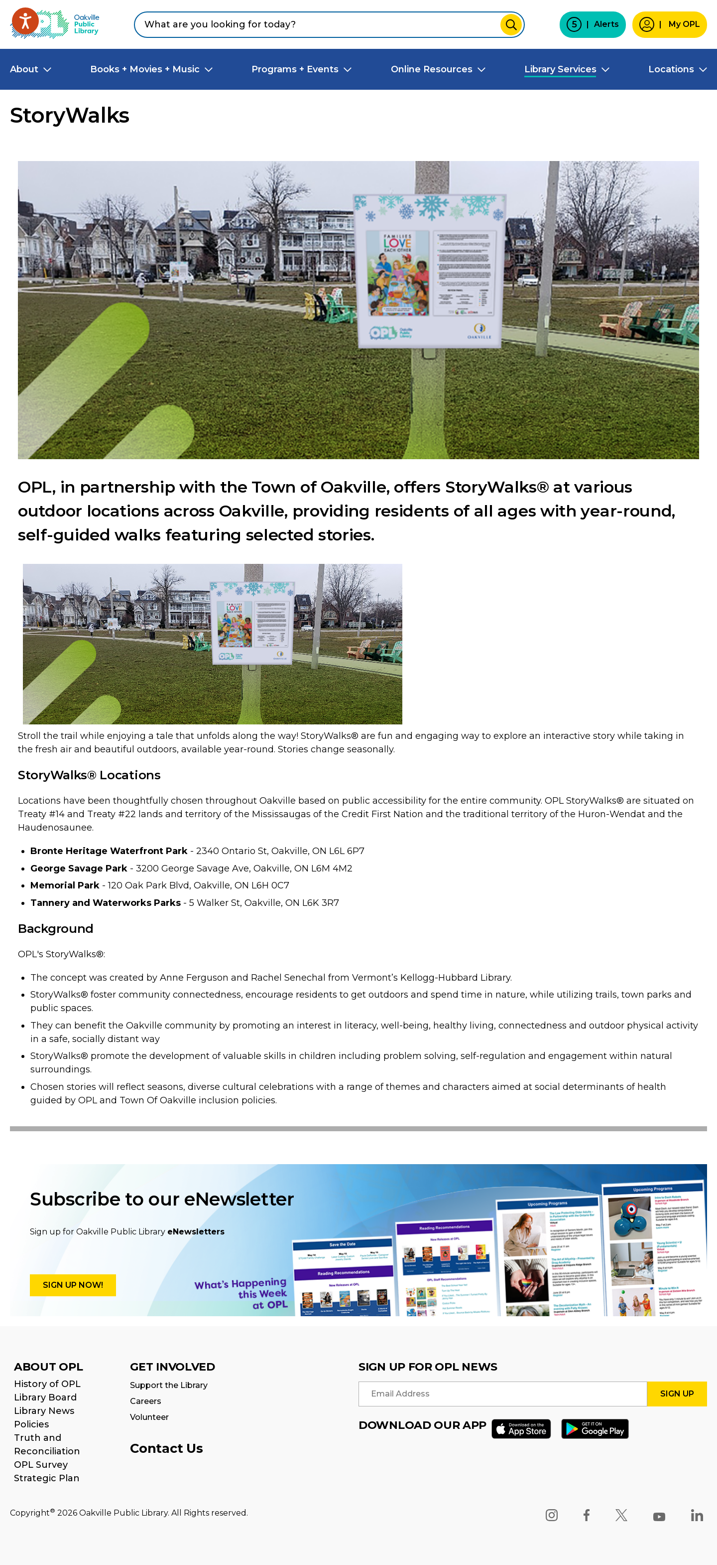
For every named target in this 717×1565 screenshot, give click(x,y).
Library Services (560, 69)
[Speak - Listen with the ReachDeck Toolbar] (25, 20)
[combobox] (329, 24)
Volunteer (149, 1417)
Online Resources (432, 69)
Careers (145, 1401)
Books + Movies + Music (145, 69)
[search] (329, 24)
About (24, 69)
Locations (671, 69)
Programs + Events (295, 69)
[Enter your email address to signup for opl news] (502, 1394)
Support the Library (169, 1385)
